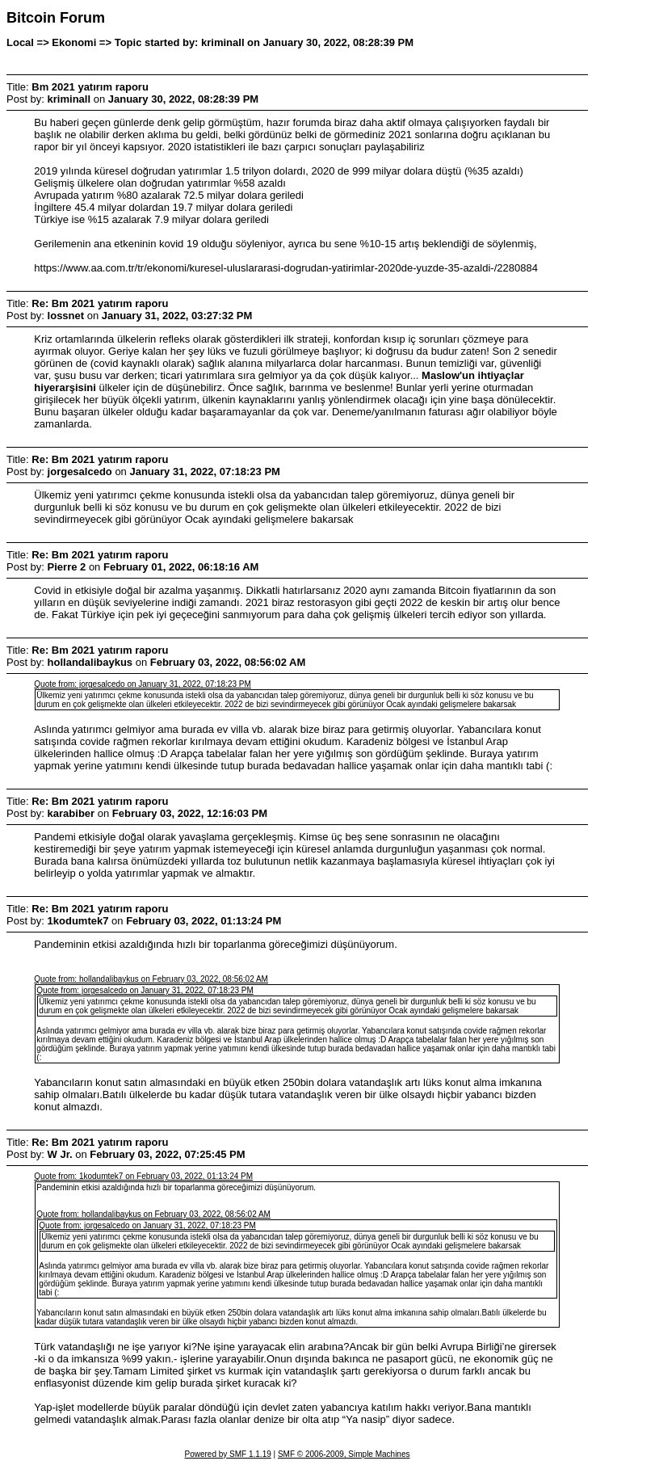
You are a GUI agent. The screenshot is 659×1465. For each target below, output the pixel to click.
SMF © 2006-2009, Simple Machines (344, 1454)
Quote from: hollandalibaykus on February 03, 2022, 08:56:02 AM (151, 979)
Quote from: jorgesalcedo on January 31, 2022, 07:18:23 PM (142, 684)
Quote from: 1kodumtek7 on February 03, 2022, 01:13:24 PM (143, 1176)
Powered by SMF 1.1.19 (228, 1454)
